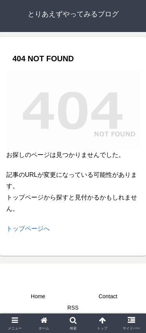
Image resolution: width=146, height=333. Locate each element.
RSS (73, 308)
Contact (108, 296)
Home (38, 296)
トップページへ (28, 228)
